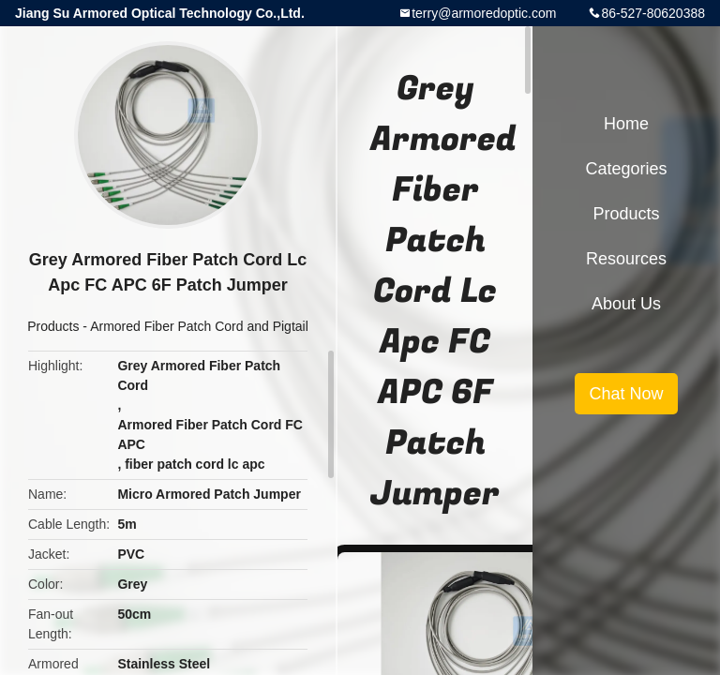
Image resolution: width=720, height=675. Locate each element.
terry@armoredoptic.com (484, 13)
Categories (626, 168)
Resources (626, 258)
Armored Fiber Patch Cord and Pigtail (199, 326)
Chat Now (626, 393)
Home (626, 123)
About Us (626, 303)
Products (53, 326)
